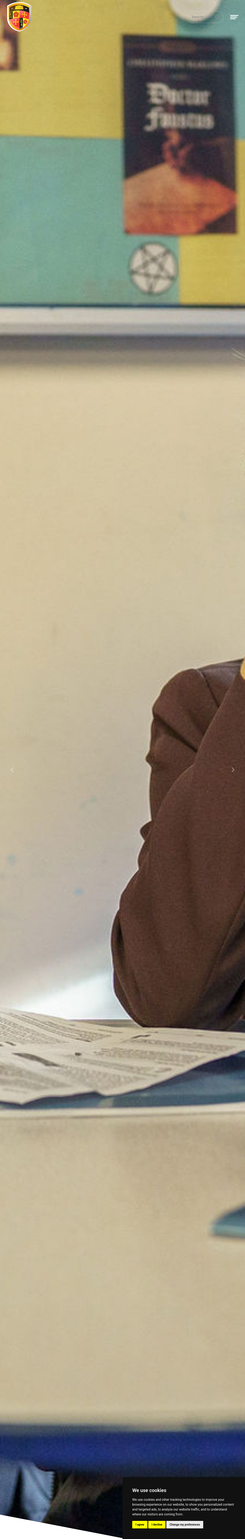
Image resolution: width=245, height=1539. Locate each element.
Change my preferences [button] (185, 1524)
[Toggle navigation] (234, 17)
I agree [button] (139, 1524)
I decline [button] (157, 1524)
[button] (12, 769)
